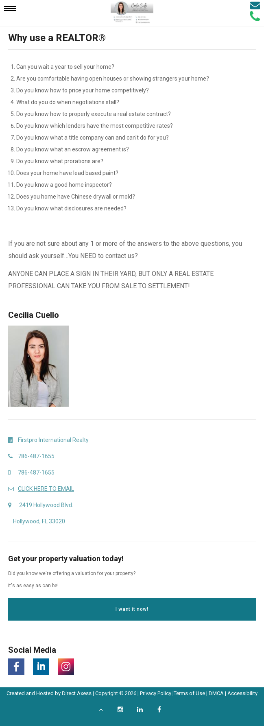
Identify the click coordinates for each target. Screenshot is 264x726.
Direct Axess (77, 693)
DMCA (216, 693)
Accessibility (242, 693)
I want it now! (132, 609)
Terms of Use (189, 693)
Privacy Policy (155, 693)
